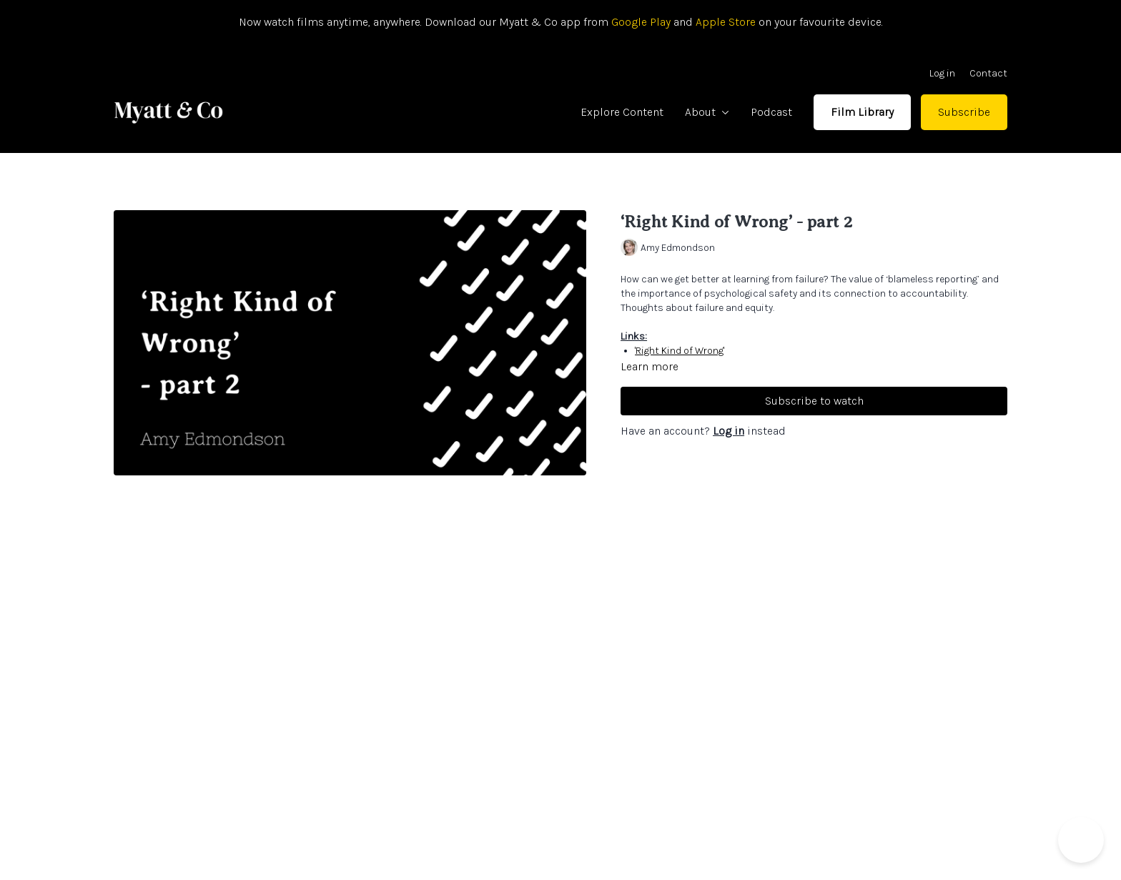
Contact (988, 73)
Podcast (771, 112)
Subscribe (964, 112)
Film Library (862, 112)
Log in (942, 73)
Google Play (639, 22)
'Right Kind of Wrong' (679, 351)
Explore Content (622, 112)
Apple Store (726, 22)
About (707, 112)
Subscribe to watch (814, 400)
